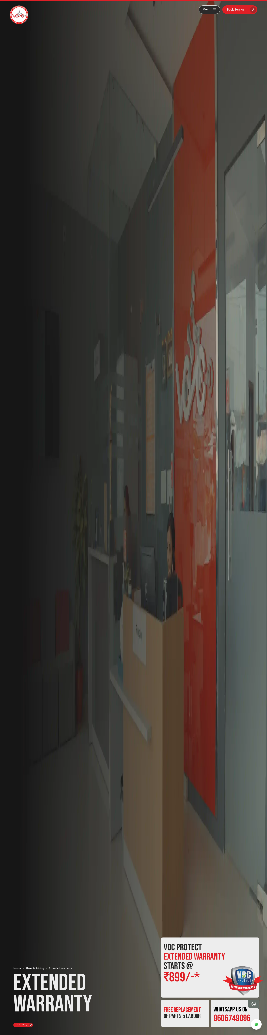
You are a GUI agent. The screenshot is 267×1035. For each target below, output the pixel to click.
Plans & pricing (34, 964)
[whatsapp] (256, 1024)
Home (17, 964)
